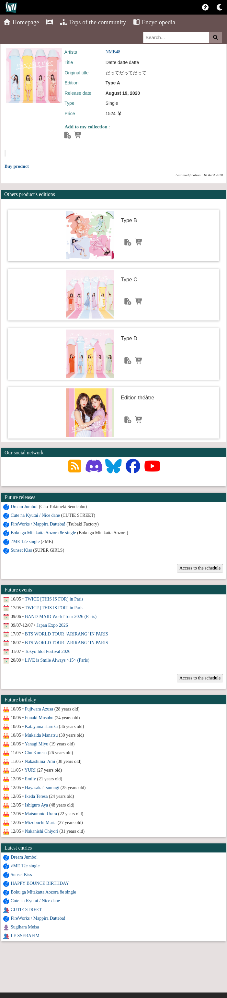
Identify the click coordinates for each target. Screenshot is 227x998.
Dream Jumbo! (24, 506)
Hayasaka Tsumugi (42, 787)
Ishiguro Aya (36, 805)
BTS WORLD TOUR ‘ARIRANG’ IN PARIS (66, 634)
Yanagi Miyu (36, 744)
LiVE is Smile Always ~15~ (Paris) (57, 660)
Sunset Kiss (21, 550)
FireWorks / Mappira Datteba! (38, 524)
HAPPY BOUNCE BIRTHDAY (40, 883)
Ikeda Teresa (36, 796)
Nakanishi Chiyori (41, 831)
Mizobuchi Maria (41, 822)
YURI (30, 770)
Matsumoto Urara (41, 813)
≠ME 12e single (25, 541)
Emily (30, 778)
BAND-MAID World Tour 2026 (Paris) (60, 616)
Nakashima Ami (40, 761)
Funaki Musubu (39, 717)
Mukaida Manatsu (41, 735)
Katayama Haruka (41, 726)
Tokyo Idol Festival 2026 (48, 651)
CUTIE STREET (26, 909)
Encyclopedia (153, 22)
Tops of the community (93, 22)
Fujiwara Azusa (39, 709)
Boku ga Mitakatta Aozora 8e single (43, 532)
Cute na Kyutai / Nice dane (35, 515)
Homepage (21, 22)
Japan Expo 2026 (52, 625)
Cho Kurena (36, 752)
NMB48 (113, 51)
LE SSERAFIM (25, 935)
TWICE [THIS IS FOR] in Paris (54, 599)
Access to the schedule (200, 568)
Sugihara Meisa (25, 927)
